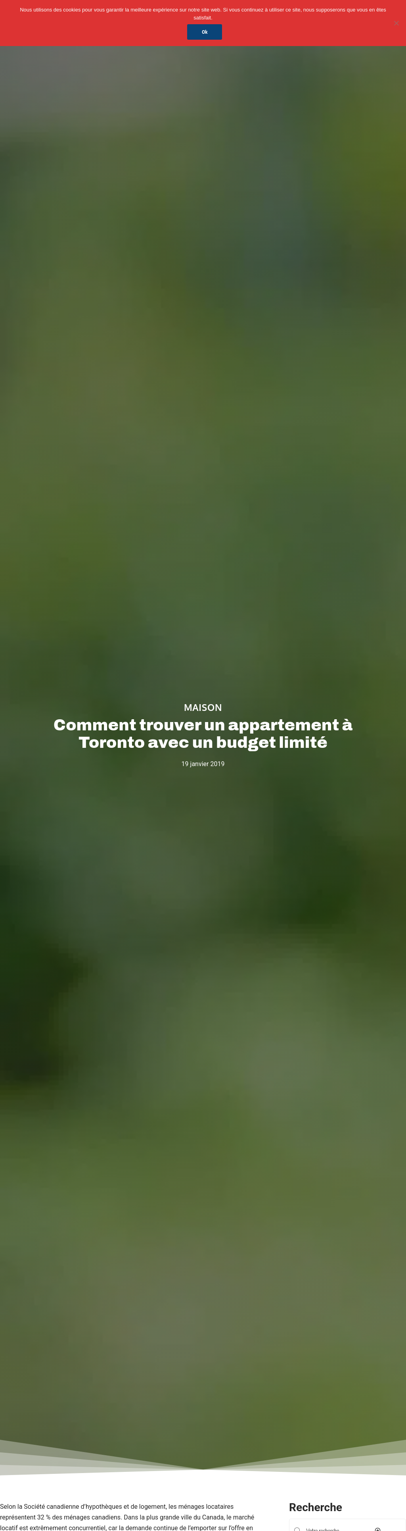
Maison (203, 707)
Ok (205, 32)
